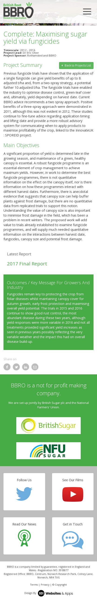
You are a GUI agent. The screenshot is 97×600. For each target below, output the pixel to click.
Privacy (45, 584)
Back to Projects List (76, 65)
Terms (34, 584)
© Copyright (59, 584)
